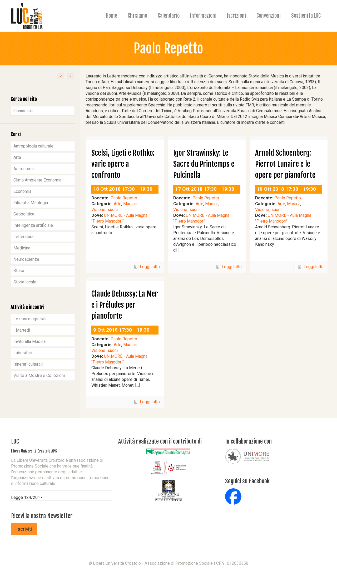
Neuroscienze (26, 259)
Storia (18, 270)
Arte (117, 203)
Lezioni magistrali (29, 318)
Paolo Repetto (124, 197)
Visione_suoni (104, 209)
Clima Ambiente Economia (37, 180)
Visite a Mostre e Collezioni (39, 375)
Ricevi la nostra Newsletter (42, 515)
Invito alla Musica (29, 341)
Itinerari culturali (28, 364)
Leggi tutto (150, 266)
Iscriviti (24, 529)
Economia (22, 191)
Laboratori (22, 352)
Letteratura (23, 236)
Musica (130, 203)
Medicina (21, 247)
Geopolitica (23, 214)
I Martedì (21, 330)
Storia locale (24, 281)
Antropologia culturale (33, 146)
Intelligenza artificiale (33, 225)
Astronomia (23, 168)
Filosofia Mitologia (30, 202)
